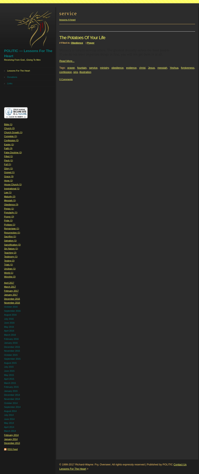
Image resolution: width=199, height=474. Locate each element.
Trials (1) (8, 264)
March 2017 (10, 286)
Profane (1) (9, 224)
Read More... (66, 61)
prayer (71, 67)
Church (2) (9, 128)
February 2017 (11, 291)
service (93, 67)
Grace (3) (9, 176)
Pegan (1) (9, 208)
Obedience (77, 43)
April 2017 (9, 283)
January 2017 (11, 294)
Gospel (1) (9, 172)
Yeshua (174, 67)
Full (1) (7, 164)
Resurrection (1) (12, 232)
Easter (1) (9, 144)
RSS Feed (12, 449)
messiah (162, 67)
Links (9, 83)
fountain (82, 67)
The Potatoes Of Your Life (82, 37)
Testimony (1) (10, 256)
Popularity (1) (10, 212)
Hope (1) (8, 180)
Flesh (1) (8, 160)
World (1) (8, 273)
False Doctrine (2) (13, 152)
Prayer (90, 43)
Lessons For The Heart (18, 70)
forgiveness (187, 67)
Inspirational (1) (11, 188)
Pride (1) (8, 220)
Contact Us (180, 464)
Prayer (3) (9, 216)
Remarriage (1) (11, 228)
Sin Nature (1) (11, 248)
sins (75, 72)
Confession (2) (11, 140)
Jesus (151, 67)
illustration (85, 72)
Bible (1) (8, 124)
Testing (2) (9, 260)
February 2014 (11, 435)
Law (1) (7, 192)
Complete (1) (10, 136)
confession (65, 72)
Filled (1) (8, 156)
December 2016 (12, 299)
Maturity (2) (9, 196)
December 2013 (12, 443)
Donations (12, 77)
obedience (117, 67)
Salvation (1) (10, 240)
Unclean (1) (10, 268)
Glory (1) (8, 168)
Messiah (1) (10, 200)
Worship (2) (10, 276)
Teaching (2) (10, 252)
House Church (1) (13, 184)
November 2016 (12, 302)
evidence (131, 67)
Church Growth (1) (13, 132)
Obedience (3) (11, 204)
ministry (104, 67)
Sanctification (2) (12, 244)
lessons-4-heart (67, 19)
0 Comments (66, 79)
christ (142, 67)
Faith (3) (8, 148)
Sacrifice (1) (10, 236)
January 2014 (11, 439)
